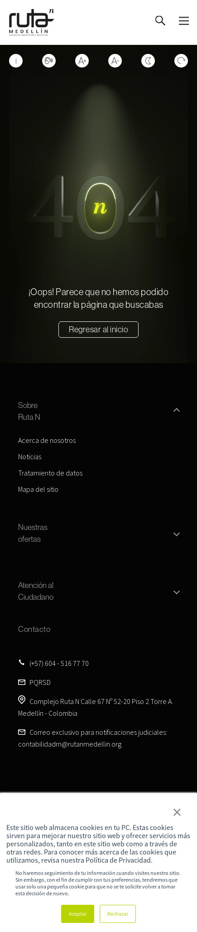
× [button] (177, 812)
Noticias (29, 456)
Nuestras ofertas (33, 533)
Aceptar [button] (77, 913)
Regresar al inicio (98, 329)
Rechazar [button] (117, 913)
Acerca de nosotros (47, 440)
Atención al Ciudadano (35, 591)
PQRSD (40, 682)
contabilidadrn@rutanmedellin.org (69, 743)
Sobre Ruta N (29, 411)
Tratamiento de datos (50, 472)
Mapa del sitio (38, 489)
